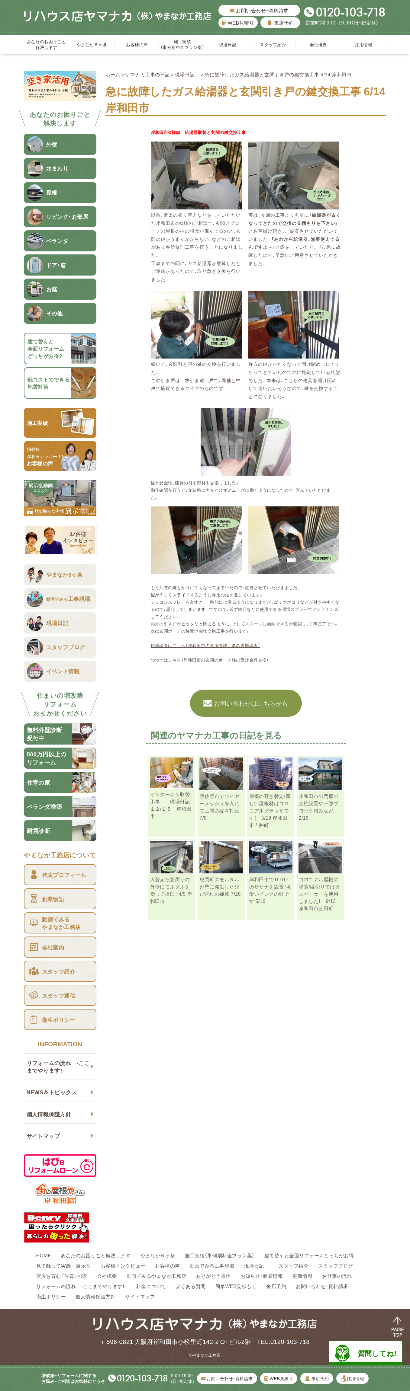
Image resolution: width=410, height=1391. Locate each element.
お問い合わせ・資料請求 (259, 10)
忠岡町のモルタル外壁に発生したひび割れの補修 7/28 (220, 886)
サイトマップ (43, 1136)
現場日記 (230, 44)
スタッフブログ (335, 1265)
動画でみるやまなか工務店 (156, 1275)
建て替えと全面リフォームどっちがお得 (309, 1255)
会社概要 (318, 44)
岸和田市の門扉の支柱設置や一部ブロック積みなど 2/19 (319, 806)
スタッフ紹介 (273, 44)
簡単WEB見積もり (236, 1286)
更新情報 (302, 1275)
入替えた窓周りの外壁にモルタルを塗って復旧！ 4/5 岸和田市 (171, 890)
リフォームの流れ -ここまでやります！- (58, 1066)
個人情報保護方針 (49, 1114)
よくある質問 (191, 1286)
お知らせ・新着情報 (262, 1275)
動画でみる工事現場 (212, 1265)
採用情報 (364, 44)
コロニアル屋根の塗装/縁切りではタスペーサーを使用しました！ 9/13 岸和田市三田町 (319, 894)
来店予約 (280, 22)
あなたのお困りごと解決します (46, 44)
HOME (43, 1255)
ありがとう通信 (213, 1275)
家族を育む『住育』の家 (61, 1275)
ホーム (112, 74)
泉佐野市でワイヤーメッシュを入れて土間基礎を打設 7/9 (220, 806)
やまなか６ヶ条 (91, 44)
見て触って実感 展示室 (63, 1265)
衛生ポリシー (51, 1296)
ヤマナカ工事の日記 (147, 74)
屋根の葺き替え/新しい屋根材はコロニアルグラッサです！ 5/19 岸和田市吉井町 (270, 810)
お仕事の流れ (337, 1275)
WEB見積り (238, 22)
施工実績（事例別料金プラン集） (182, 44)
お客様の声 (137, 44)
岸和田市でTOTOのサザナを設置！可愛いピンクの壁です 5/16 (270, 890)
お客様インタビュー (123, 1265)
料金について (151, 1286)
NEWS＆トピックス (52, 1092)
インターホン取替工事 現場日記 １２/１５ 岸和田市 (172, 804)
